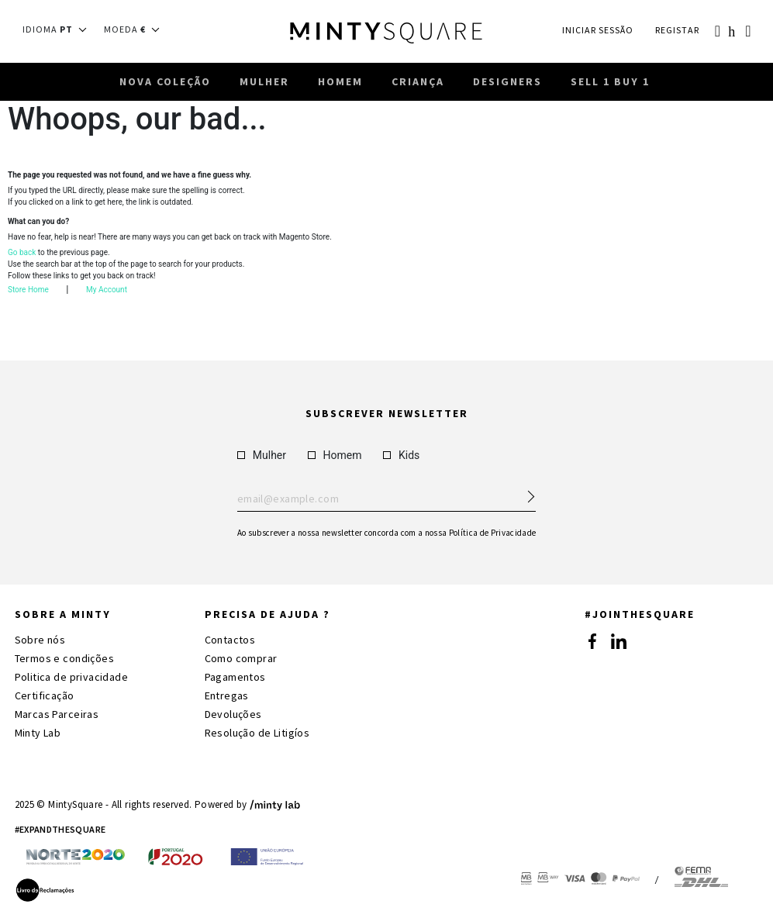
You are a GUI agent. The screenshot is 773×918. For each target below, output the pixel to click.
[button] (59, 29)
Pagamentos (235, 677)
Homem (335, 455)
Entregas (227, 695)
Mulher (261, 455)
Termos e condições (65, 658)
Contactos (230, 640)
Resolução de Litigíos (257, 733)
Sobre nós (40, 640)
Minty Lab (38, 733)
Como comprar (241, 658)
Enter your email (386, 499)
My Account (106, 293)
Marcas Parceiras (57, 714)
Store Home (28, 293)
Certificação (44, 695)
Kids (401, 455)
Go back (22, 256)
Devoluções (233, 714)
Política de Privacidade (493, 532)
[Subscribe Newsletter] (524, 492)
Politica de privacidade (72, 677)
